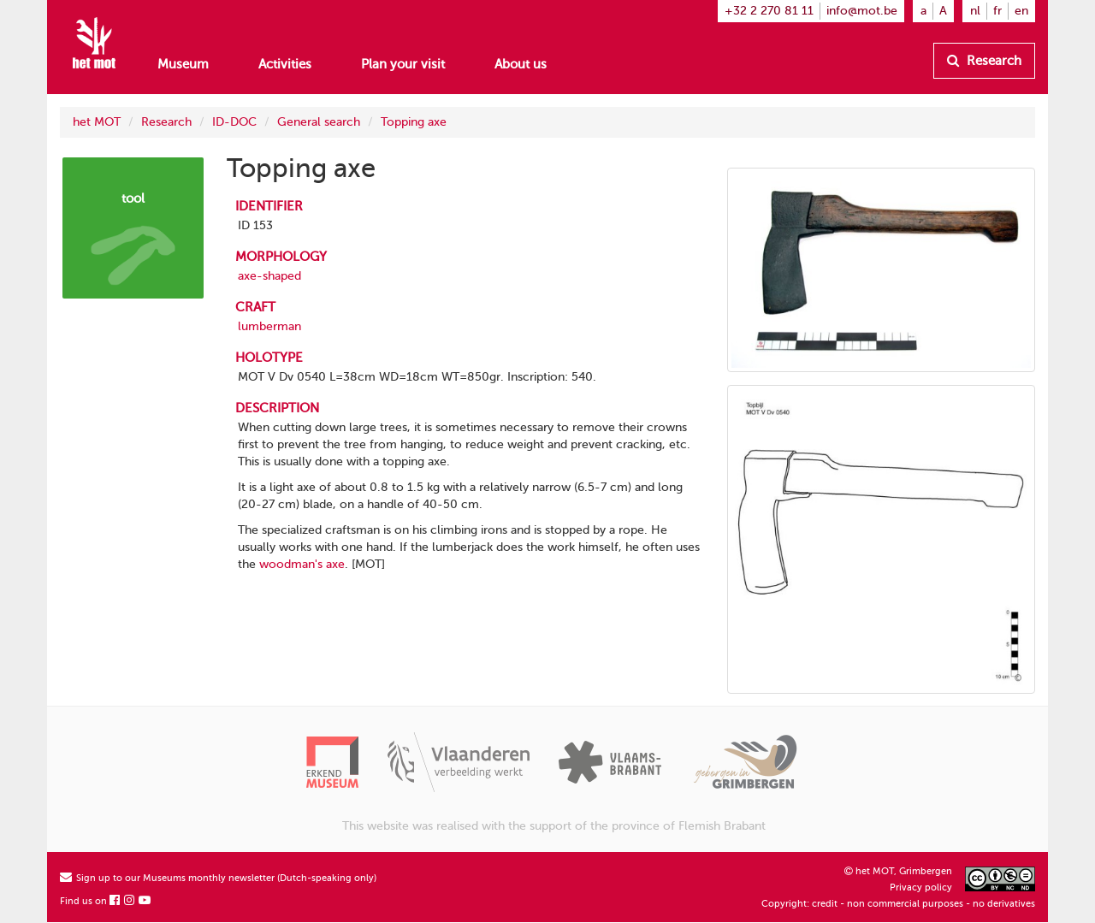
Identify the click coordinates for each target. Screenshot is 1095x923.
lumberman (269, 326)
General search (318, 121)
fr (997, 10)
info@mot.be (861, 10)
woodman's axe (302, 564)
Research (984, 60)
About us (520, 64)
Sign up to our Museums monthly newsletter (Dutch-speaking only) (218, 878)
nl (975, 10)
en (1021, 10)
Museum (183, 64)
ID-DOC (234, 121)
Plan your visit (403, 64)
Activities (284, 64)
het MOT (97, 121)
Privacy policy (921, 887)
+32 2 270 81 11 (769, 10)
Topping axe (414, 121)
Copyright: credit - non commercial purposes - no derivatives (898, 903)
